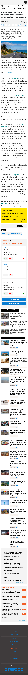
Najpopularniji (16, 243)
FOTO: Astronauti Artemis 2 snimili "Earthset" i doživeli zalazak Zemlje (13, 553)
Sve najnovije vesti (19, 582)
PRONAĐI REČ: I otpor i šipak (12, 573)
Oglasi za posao (12, 6)
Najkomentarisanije (8, 587)
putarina (4, 233)
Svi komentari (14, 299)
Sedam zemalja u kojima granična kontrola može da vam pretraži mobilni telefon (18, 343)
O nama (14, 645)
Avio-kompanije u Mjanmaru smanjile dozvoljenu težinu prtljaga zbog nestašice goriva (18, 492)
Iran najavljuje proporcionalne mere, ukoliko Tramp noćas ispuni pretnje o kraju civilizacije (14, 569)
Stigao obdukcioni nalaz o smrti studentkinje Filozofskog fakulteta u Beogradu (17, 316)
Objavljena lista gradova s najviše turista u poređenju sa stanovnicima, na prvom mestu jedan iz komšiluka (18, 454)
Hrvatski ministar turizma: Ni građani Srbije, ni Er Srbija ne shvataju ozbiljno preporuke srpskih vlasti (18, 533)
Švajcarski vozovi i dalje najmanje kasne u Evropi (17, 482)
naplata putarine (15, 233)
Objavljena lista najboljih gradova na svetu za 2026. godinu (18, 511)
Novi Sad (3, 8)
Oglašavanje (13, 648)
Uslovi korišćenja (13, 658)
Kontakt (14, 651)
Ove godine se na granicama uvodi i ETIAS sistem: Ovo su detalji (17, 370)
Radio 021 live (22, 6)
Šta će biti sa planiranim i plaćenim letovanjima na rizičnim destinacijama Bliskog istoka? (18, 473)
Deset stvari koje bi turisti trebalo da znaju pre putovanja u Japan (18, 423)
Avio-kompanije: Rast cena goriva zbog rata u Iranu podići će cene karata (18, 502)
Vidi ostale (22, 620)
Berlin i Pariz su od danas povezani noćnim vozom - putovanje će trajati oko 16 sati (18, 443)
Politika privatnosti (14, 661)
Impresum (14, 655)
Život (10, 8)
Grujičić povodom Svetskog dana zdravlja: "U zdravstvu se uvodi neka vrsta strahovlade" (13, 558)
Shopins (14, 638)
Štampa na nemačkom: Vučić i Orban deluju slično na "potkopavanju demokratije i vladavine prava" (13, 563)
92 (17, 537)
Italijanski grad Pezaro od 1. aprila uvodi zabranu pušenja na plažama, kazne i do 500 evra (18, 380)
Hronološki (6, 243)
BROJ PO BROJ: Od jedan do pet (12, 580)
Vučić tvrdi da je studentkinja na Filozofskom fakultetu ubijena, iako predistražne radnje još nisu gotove (18, 324)
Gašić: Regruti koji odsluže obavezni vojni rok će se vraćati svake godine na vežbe (18, 331)
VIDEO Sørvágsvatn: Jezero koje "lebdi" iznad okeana (17, 542)
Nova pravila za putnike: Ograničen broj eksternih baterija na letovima (17, 402)
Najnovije (3, 6)
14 (17, 374)
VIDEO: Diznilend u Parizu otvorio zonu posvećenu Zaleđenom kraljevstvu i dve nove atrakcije (18, 392)
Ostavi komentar (14, 303)
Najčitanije (19, 8)
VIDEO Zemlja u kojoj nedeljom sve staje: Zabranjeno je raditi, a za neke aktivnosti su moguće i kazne (18, 413)
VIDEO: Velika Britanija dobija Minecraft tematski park (18, 463)
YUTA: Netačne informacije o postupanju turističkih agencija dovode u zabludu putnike (18, 361)
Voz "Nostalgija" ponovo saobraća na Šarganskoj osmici (17, 432)
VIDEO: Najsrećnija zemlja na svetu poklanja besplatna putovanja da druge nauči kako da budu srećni (18, 522)
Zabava (14, 8)
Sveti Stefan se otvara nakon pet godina (17, 352)
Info (7, 8)
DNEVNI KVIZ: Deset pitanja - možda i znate (14, 576)
